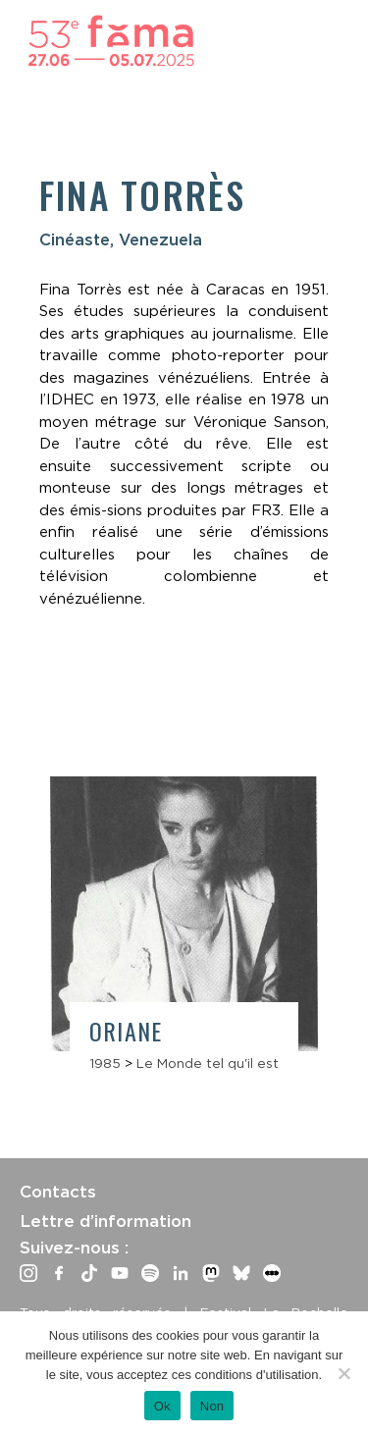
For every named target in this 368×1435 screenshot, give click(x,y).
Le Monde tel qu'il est (207, 1063)
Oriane (125, 1030)
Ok (162, 1406)
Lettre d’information (105, 1221)
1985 (105, 1063)
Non (212, 1406)
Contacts (58, 1191)
